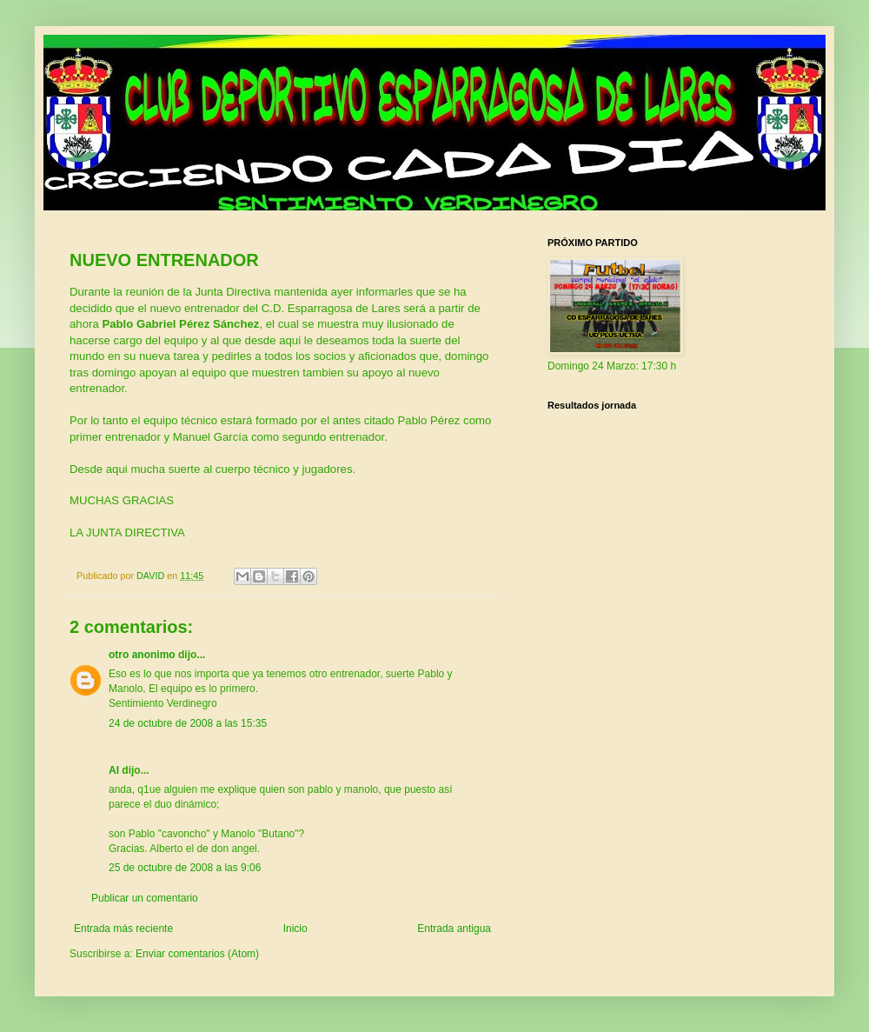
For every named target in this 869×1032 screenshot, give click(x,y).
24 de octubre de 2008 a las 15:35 (188, 723)
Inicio (295, 928)
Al (114, 770)
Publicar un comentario (144, 898)
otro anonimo (142, 655)
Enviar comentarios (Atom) (197, 954)
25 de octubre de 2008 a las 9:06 (185, 868)
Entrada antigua (454, 928)
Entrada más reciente (123, 928)
